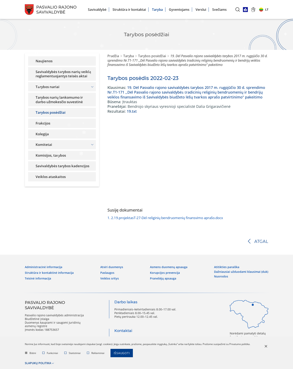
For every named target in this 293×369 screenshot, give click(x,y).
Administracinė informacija (43, 267)
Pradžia (113, 56)
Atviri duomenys (111, 267)
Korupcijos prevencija (165, 273)
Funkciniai (50, 353)
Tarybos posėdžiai (152, 56)
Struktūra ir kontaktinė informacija (49, 273)
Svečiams (219, 9)
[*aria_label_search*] (237, 9)
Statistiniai (72, 353)
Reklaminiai (95, 353)
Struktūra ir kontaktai (129, 9)
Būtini (30, 353)
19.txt (132, 111)
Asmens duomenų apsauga (168, 267)
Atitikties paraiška (226, 267)
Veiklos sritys (109, 278)
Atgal (261, 241)
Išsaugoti (122, 353)
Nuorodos (221, 276)
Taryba (157, 9)
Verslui (201, 9)
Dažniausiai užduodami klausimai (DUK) (241, 272)
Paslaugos (107, 273)
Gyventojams (179, 9)
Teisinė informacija (38, 278)
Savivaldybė (97, 9)
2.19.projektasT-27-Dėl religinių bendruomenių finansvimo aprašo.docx (165, 217)
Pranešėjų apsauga (163, 278)
